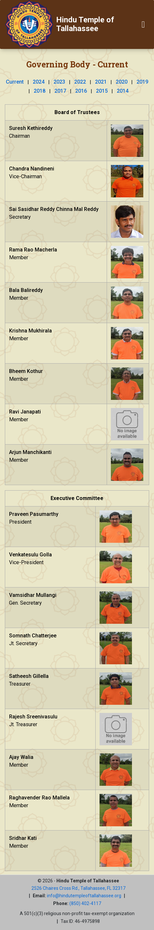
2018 (39, 91)
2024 (38, 82)
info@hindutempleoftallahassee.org (84, 895)
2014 (122, 91)
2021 (101, 82)
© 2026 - (78, 880)
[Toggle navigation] (143, 24)
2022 (80, 82)
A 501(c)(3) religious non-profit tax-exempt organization (77, 913)
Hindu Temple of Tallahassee (85, 24)
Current (15, 82)
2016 (81, 91)
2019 (142, 82)
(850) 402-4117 (85, 903)
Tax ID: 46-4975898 (80, 921)
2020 (121, 82)
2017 (60, 91)
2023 (59, 82)
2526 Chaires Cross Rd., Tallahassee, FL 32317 (78, 888)
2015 (102, 91)
